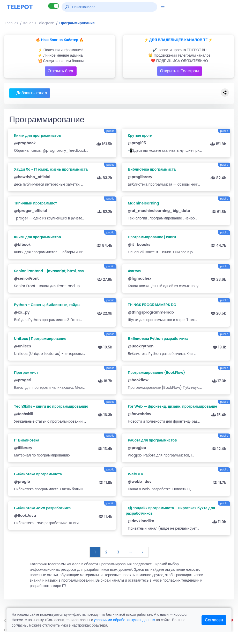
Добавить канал (29, 93)
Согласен (214, 620)
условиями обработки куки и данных (124, 619)
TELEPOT (20, 7)
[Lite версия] (53, 6)
